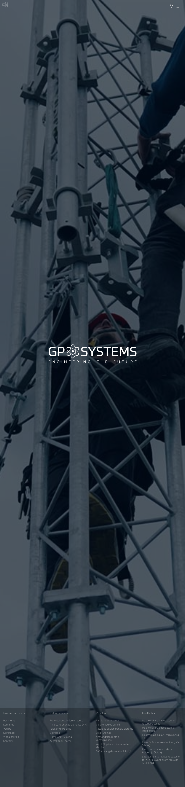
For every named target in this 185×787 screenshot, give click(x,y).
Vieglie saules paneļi (108, 724)
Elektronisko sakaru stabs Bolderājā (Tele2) (157, 751)
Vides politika (11, 736)
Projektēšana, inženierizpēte (66, 720)
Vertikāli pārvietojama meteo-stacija (113, 746)
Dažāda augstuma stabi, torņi (113, 751)
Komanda (8, 724)
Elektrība (54, 732)
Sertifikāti (9, 732)
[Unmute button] (6, 6)
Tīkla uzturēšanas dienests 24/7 (68, 724)
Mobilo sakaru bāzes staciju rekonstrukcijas (158, 722)
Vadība (7, 728)
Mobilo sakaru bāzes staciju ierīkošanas (158, 729)
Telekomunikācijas (60, 728)
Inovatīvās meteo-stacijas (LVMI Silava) (161, 744)
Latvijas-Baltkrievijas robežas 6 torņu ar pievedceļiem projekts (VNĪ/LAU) (161, 759)
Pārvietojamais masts (109, 720)
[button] (179, 5)
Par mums (9, 720)
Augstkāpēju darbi (60, 740)
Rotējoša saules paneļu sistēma (114, 728)
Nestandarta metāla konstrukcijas (108, 738)
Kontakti (8, 740)
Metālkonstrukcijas (60, 736)
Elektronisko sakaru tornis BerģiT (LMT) (161, 736)
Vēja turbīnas (103, 732)
